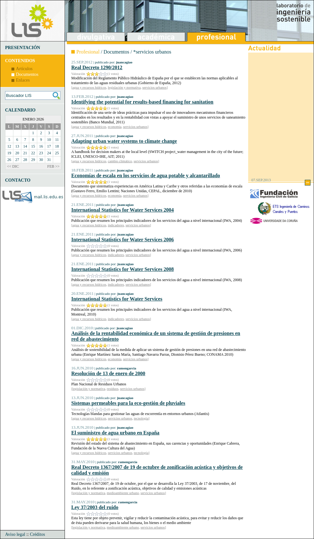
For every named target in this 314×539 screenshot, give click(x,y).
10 (49, 139)
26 (9, 159)
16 (41, 146)
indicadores (116, 225)
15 (33, 146)
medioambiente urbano (123, 493)
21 (25, 153)
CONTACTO (18, 180)
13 (17, 146)
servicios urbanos (154, 87)
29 (33, 159)
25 (57, 153)
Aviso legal (15, 534)
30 (41, 159)
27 (17, 159)
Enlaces (23, 80)
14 (25, 146)
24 (49, 153)
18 (57, 146)
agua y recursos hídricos (89, 87)
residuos (113, 388)
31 (49, 159)
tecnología (141, 418)
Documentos (27, 74)
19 (9, 153)
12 (9, 146)
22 (33, 153)
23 (41, 153)
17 (49, 146)
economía (115, 126)
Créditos (37, 534)
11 (57, 139)
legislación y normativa (124, 87)
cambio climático (120, 161)
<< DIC (13, 166)
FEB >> (53, 166)
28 (25, 159)
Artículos (24, 68)
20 (17, 153)
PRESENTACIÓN (22, 47)
